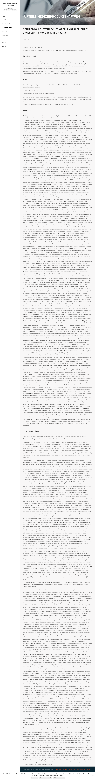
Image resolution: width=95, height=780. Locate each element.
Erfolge (4, 43)
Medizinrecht (29, 39)
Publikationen (6, 39)
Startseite (58, 770)
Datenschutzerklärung (84, 770)
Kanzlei (4, 20)
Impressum (72, 770)
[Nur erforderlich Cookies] (93, 776)
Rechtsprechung (7, 27)
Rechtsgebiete (6, 23)
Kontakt (4, 46)
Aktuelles (5, 31)
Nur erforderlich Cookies (46, 777)
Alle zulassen (34, 777)
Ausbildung (5, 35)
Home (3, 16)
